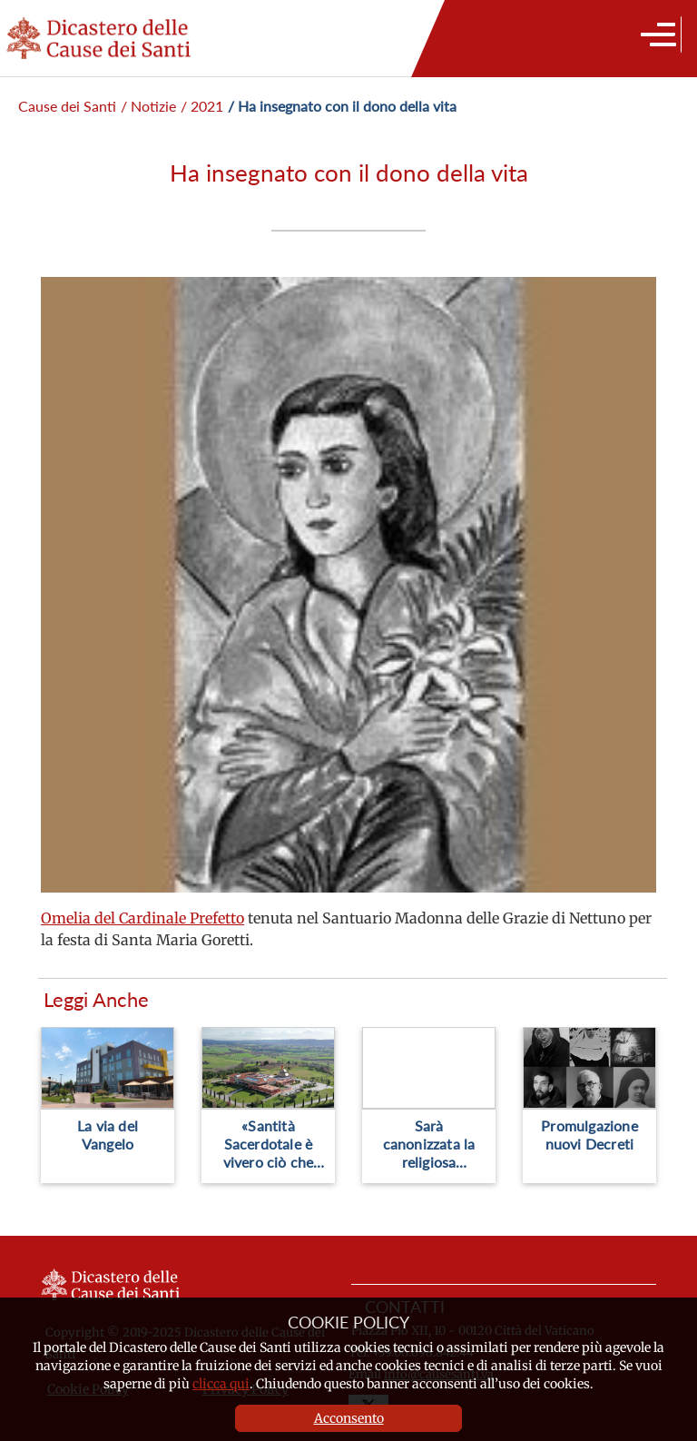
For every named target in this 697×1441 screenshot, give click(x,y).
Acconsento (349, 1418)
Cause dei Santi (67, 105)
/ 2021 (202, 105)
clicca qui (221, 1384)
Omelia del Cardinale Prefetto (142, 918)
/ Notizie (148, 105)
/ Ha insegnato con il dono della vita (342, 105)
